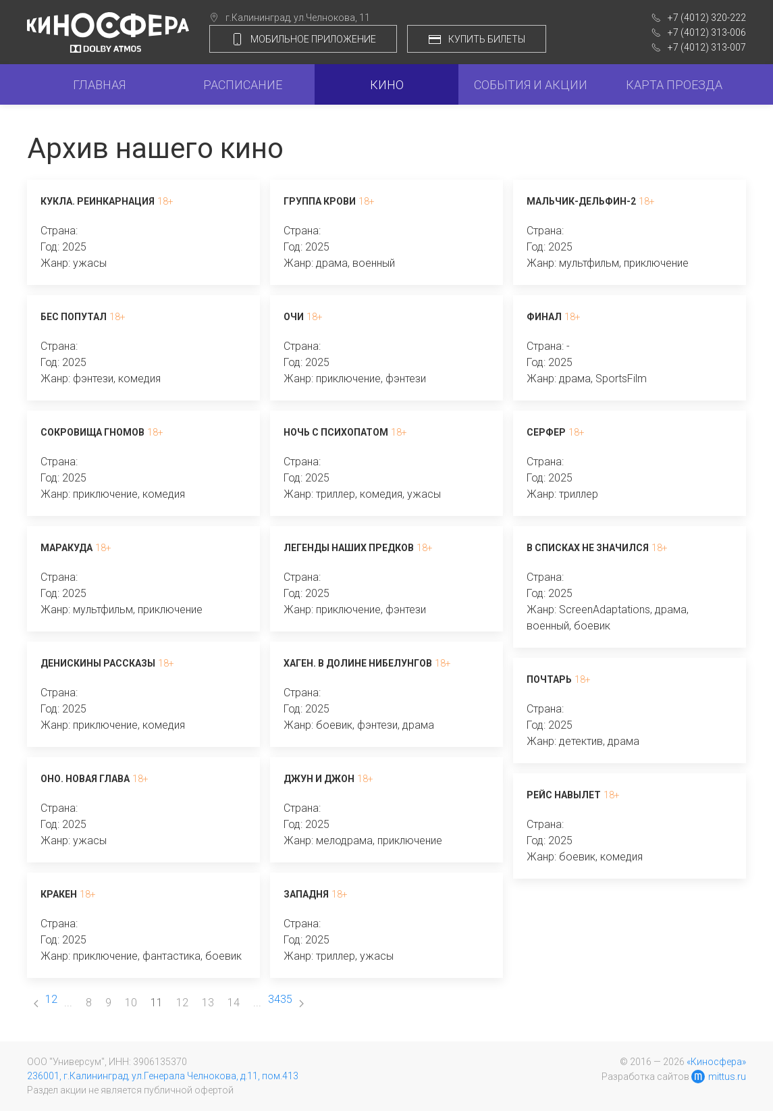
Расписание (242, 85)
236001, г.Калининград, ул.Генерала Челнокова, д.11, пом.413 (162, 1075)
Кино (387, 85)
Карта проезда (674, 85)
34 (274, 999)
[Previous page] (36, 1002)
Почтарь (549, 679)
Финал (544, 316)
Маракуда (66, 547)
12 (182, 1002)
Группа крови (320, 201)
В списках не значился (588, 547)
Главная (99, 85)
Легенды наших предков (349, 547)
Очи (294, 316)
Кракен (59, 894)
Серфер (546, 432)
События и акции (530, 85)
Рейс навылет (564, 795)
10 (131, 1002)
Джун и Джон (319, 778)
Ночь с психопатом (336, 432)
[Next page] (301, 1002)
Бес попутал (74, 316)
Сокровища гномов (92, 432)
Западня (306, 894)
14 (234, 1002)
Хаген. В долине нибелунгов (358, 663)
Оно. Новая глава (85, 778)
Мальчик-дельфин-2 (581, 201)
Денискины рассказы (98, 663)
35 (286, 999)
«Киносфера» (716, 1061)
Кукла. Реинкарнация (98, 201)
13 (208, 1002)
